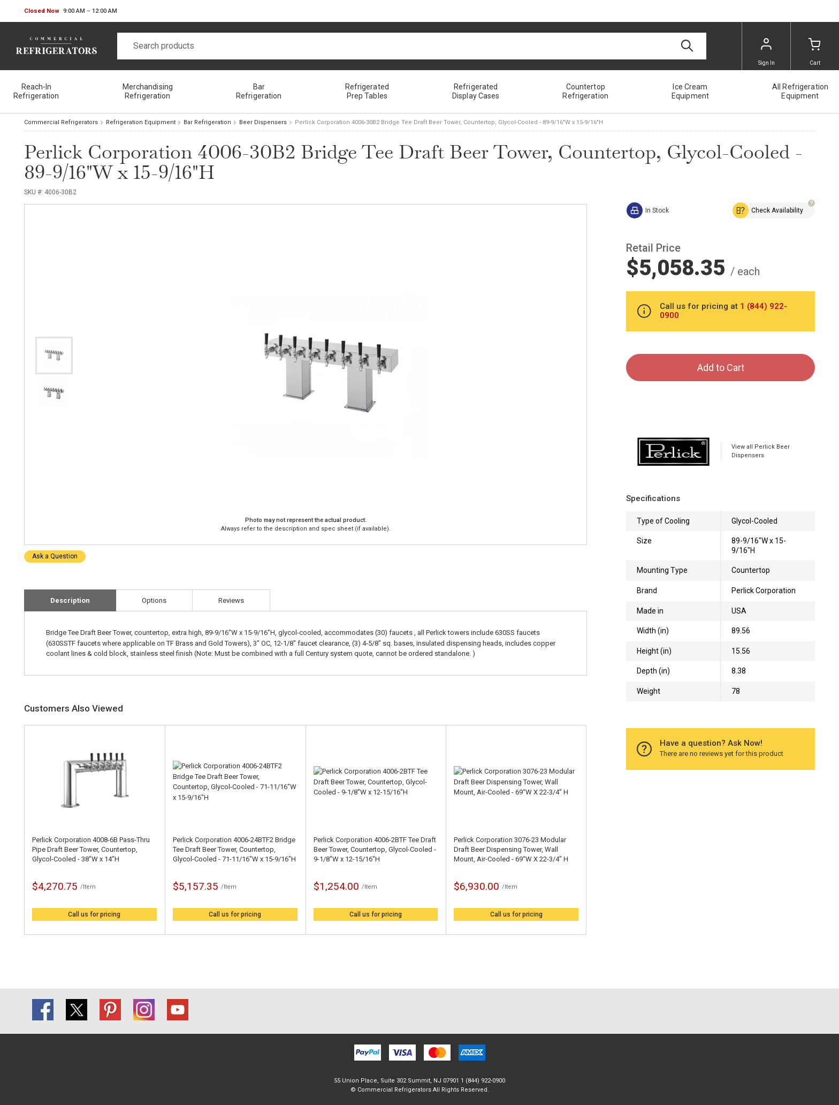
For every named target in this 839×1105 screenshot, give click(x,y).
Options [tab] (154, 600)
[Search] (411, 46)
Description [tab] (70, 600)
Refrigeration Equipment (141, 122)
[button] (70, 11)
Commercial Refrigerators (61, 122)
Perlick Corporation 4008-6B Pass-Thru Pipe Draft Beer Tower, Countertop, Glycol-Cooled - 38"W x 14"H (91, 849)
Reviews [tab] (231, 600)
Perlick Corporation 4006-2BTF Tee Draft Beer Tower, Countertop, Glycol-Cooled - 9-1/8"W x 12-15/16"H (375, 849)
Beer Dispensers (263, 122)
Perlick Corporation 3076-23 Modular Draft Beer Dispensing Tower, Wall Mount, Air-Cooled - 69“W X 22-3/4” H (511, 849)
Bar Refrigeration (207, 122)
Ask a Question (55, 556)
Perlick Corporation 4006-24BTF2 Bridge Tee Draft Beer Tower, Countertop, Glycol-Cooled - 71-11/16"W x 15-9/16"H (234, 849)
